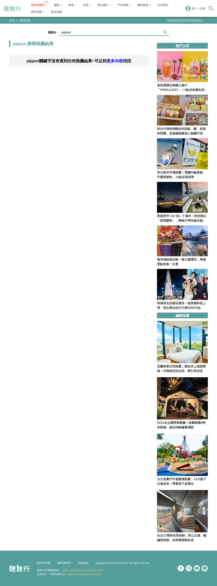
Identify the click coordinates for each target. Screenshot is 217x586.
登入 (194, 8)
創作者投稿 (44, 562)
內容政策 (83, 562)
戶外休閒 (124, 5)
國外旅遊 (144, 5)
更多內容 (115, 60)
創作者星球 (39, 5)
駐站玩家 (56, 11)
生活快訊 (162, 5)
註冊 (202, 8)
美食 (72, 5)
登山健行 (104, 5)
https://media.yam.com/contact (84, 574)
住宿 (87, 5)
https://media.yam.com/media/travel (83, 570)
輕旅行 (12, 8)
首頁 (12, 20)
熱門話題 (37, 11)
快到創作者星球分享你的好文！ (186, 20)
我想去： (53, 32)
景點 (58, 5)
